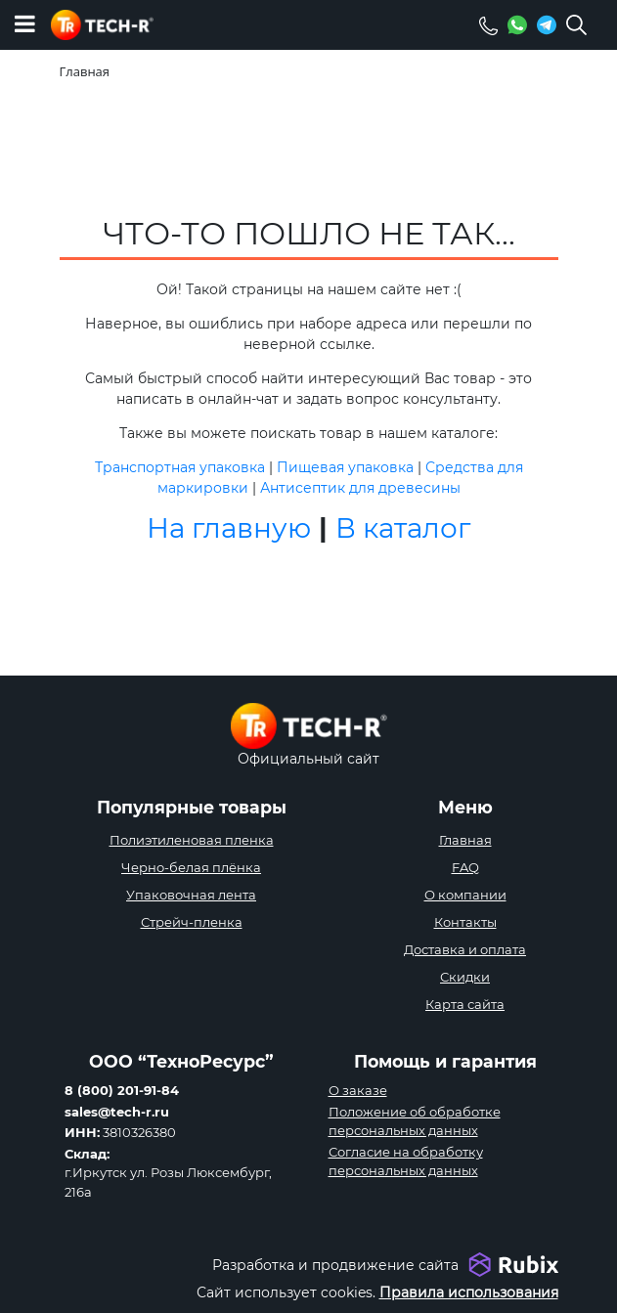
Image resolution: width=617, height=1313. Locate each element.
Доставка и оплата (465, 949)
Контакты (465, 922)
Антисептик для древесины (360, 488)
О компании (465, 894)
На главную (229, 528)
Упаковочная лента (191, 894)
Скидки (465, 977)
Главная (465, 840)
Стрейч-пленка (191, 922)
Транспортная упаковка (180, 467)
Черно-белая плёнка (191, 867)
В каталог (402, 528)
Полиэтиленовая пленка (192, 840)
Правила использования (468, 1292)
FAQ (465, 867)
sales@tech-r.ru (117, 1111)
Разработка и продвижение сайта (335, 1265)
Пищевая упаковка (345, 467)
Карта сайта (465, 1004)
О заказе (358, 1090)
